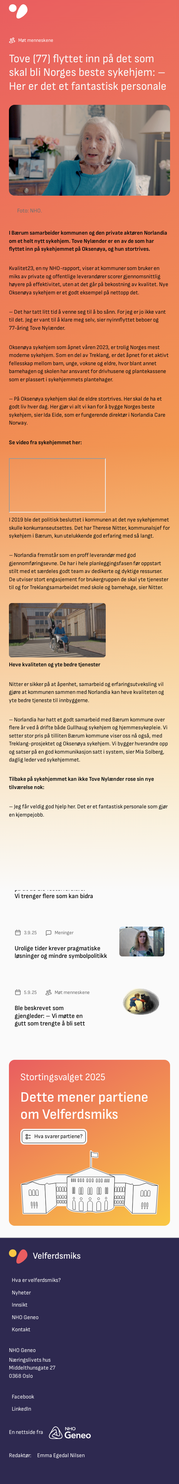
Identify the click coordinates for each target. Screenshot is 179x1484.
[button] (167, 11)
